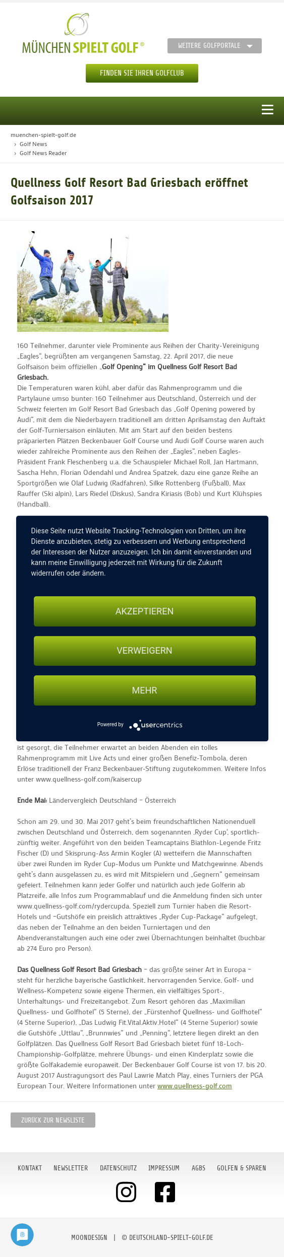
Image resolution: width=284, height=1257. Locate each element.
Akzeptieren (145, 611)
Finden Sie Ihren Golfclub (142, 73)
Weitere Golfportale (209, 45)
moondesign (89, 1237)
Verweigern (144, 651)
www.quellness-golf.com (194, 1085)
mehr (144, 690)
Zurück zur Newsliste (53, 1120)
